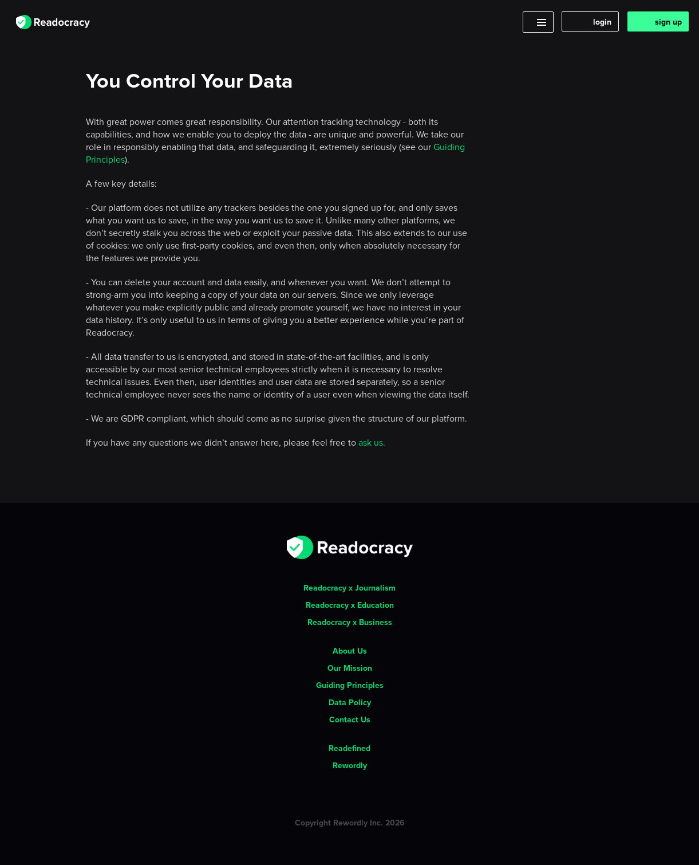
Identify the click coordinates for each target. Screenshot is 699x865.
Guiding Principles (350, 685)
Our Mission (349, 668)
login (602, 21)
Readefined (349, 748)
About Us (350, 650)
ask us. (371, 442)
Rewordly (350, 765)
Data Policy (350, 702)
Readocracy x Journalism (349, 587)
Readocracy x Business (349, 622)
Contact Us (349, 719)
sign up (668, 21)
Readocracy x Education (350, 605)
